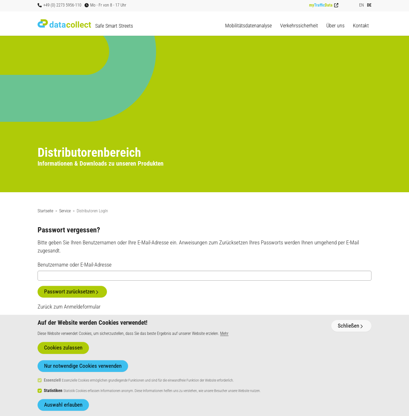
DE (369, 5)
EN (361, 5)
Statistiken (53, 390)
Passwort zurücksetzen (69, 291)
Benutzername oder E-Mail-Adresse (75, 265)
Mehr (224, 333)
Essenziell (52, 380)
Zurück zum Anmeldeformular (69, 307)
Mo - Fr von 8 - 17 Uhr (105, 5)
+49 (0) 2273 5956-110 (59, 5)
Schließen (348, 326)
